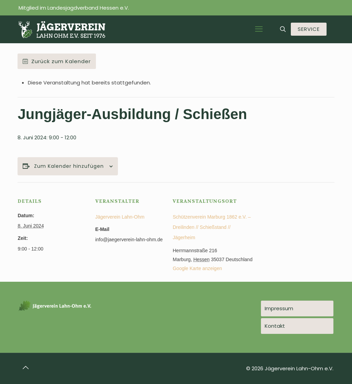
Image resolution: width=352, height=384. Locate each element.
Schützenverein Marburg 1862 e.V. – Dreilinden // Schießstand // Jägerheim (212, 227)
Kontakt (275, 325)
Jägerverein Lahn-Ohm (119, 217)
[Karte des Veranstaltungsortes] (298, 229)
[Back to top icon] (26, 367)
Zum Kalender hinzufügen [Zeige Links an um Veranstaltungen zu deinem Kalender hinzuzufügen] (69, 166)
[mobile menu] (259, 29)
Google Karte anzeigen (197, 268)
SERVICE (309, 29)
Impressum (279, 308)
